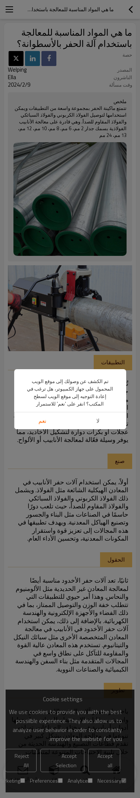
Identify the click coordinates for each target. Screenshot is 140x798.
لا (98, 420)
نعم (42, 420)
